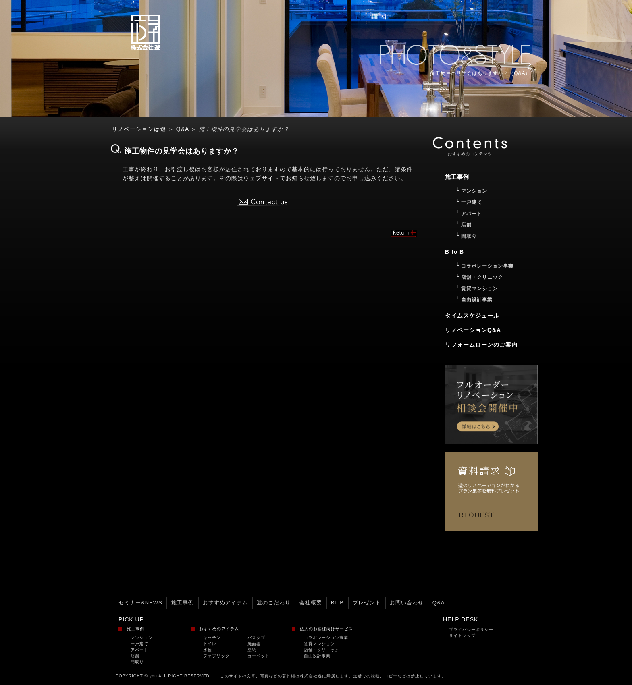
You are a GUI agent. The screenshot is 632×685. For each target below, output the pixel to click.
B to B (454, 252)
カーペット (258, 656)
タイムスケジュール (472, 315)
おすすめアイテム (225, 603)
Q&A (182, 129)
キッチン (212, 637)
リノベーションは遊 (139, 129)
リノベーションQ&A (473, 330)
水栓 (207, 650)
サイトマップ (462, 635)
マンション (142, 637)
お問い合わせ (407, 603)
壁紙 (251, 650)
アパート (139, 650)
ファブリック (216, 656)
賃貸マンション (319, 643)
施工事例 (182, 603)
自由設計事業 (317, 656)
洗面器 (254, 643)
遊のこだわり (274, 603)
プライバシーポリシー (471, 629)
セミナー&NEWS (140, 603)
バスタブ (256, 637)
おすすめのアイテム (219, 629)
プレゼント (367, 603)
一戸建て (139, 643)
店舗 (135, 656)
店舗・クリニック (321, 650)
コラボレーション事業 (326, 637)
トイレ (209, 643)
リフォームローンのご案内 (481, 344)
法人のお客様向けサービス (326, 629)
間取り (137, 662)
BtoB (337, 603)
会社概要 (310, 603)
